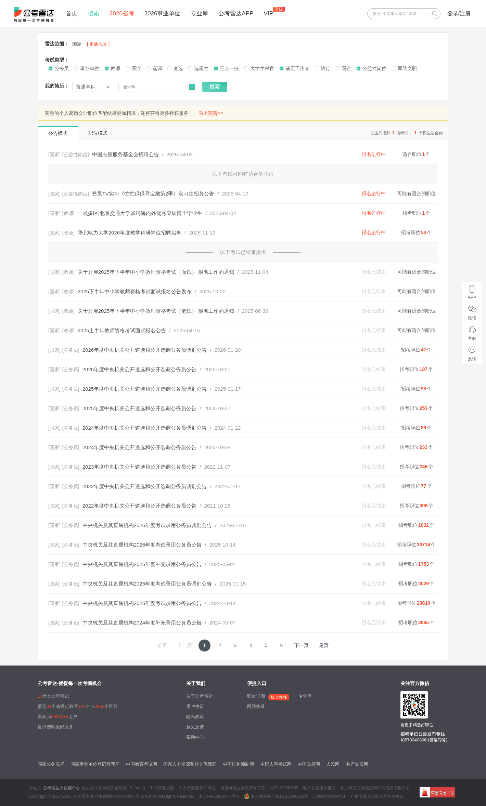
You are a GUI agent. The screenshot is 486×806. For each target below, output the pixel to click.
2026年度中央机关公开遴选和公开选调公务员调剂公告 (144, 350)
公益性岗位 (374, 68)
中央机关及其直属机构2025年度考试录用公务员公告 (142, 603)
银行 (325, 68)
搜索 (93, 13)
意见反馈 (195, 726)
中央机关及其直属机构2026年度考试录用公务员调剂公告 (147, 525)
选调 (157, 68)
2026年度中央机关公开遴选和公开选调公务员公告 (139, 369)
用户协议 (195, 706)
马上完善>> (211, 113)
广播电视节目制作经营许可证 (377, 796)
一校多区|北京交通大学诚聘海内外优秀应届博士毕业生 (140, 213)
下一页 (301, 645)
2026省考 (122, 13)
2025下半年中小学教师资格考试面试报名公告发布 (135, 291)
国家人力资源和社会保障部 (190, 764)
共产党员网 (357, 764)
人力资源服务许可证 (197, 787)
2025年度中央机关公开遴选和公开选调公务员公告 (139, 408)
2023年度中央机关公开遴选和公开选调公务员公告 (139, 467)
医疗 (136, 68)
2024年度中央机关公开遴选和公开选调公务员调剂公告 (144, 428)
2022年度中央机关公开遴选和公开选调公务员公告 (139, 506)
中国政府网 (309, 764)
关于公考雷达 (199, 696)
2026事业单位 (162, 13)
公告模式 (57, 133)
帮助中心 (195, 737)
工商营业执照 (162, 787)
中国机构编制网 (238, 764)
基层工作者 (297, 68)
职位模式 (97, 133)
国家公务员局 (51, 764)
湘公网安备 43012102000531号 (276, 796)
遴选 (178, 68)
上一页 (184, 645)
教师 (115, 68)
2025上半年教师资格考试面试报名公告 (122, 330)
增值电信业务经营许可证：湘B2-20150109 (259, 787)
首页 (71, 13)
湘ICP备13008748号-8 (219, 796)
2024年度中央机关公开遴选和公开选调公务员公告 (139, 447)
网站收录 (256, 706)
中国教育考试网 (141, 764)
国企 (346, 68)
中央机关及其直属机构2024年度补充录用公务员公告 (142, 623)
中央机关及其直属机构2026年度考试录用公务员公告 (142, 545)
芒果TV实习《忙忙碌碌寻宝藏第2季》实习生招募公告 (153, 194)
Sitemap (137, 787)
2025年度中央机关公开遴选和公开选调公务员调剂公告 (144, 389)
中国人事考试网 (276, 764)
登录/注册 (459, 13)
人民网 (333, 764)
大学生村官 (262, 68)
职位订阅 (256, 696)
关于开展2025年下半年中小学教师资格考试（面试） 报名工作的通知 (156, 272)
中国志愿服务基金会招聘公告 (125, 154)
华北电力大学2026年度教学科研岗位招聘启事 (129, 233)
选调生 (201, 68)
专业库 (199, 13)
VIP (268, 13)
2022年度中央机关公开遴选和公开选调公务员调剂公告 (144, 486)
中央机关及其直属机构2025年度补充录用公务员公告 (142, 564)
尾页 (324, 645)
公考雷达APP (235, 13)
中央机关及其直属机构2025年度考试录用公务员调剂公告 (147, 584)
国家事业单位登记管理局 (95, 764)
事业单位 (89, 68)
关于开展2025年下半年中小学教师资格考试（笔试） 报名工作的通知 (156, 311)
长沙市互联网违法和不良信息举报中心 (375, 787)
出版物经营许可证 (329, 796)
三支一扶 (229, 68)
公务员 (61, 68)
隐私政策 (195, 716)
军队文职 (407, 68)
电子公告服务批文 (319, 787)
